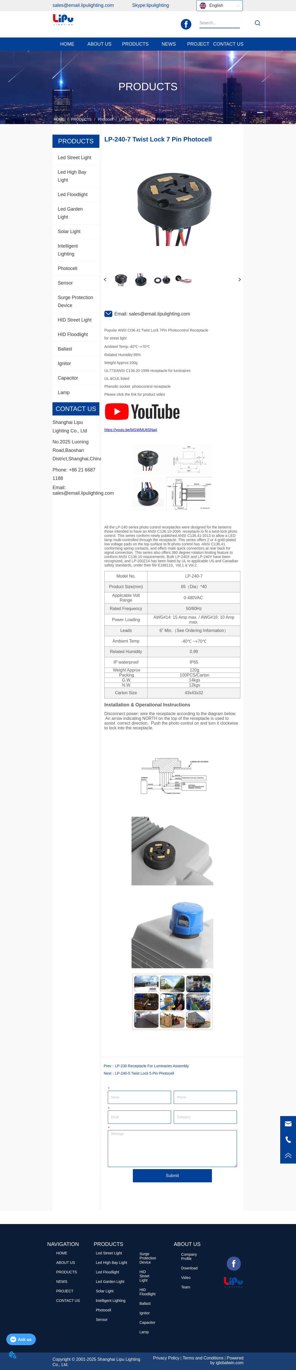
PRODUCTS (81, 119)
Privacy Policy (166, 1358)
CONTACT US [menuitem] (228, 44)
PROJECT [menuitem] (198, 44)
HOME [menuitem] (67, 44)
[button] (99, 44)
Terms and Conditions (203, 1358)
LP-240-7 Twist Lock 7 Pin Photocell (148, 119)
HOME (59, 119)
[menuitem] (99, 44)
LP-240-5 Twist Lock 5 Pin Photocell (144, 1073)
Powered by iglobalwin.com (226, 1360)
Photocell (105, 119)
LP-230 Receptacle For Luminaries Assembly (152, 1066)
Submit (172, 1175)
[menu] (147, 44)
